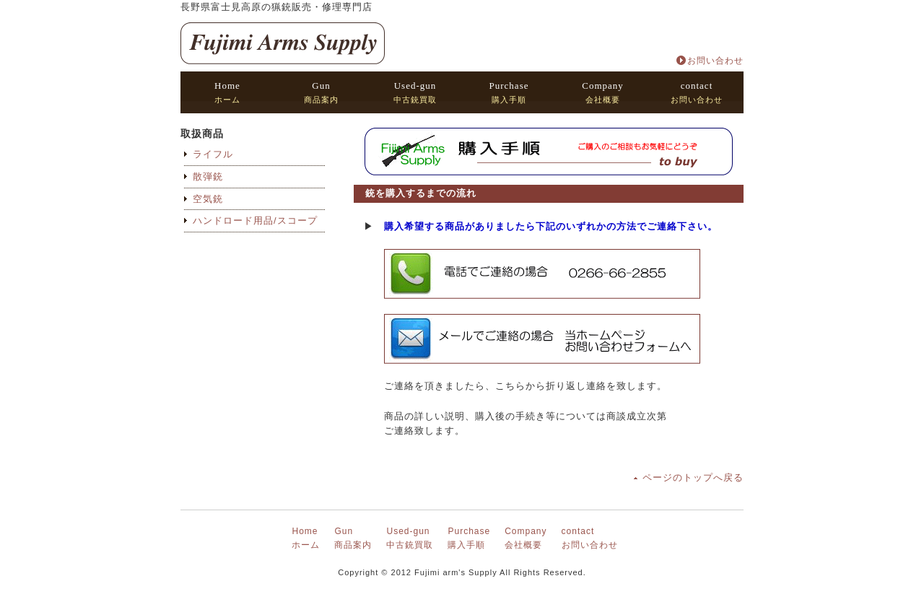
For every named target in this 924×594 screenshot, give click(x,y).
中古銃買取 (415, 92)
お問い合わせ (715, 61)
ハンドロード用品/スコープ (255, 220)
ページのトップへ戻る (693, 477)
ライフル (213, 154)
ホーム (227, 92)
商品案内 (321, 92)
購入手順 (509, 92)
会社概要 (603, 92)
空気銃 (208, 198)
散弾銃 (208, 176)
